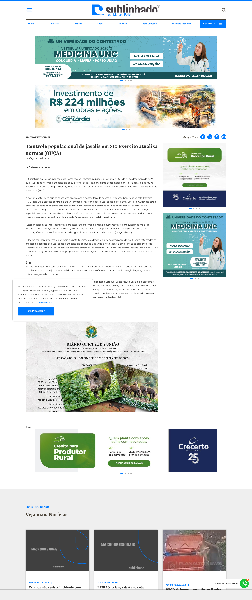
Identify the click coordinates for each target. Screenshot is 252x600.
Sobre (100, 23)
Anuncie (123, 23)
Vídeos (78, 23)
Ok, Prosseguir (36, 311)
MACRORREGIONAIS (38, 137)
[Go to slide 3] (128, 80)
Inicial (31, 23)
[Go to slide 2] (125, 80)
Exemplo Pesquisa (181, 23)
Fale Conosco (150, 23)
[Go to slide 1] (121, 80)
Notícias (55, 23)
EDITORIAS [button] (210, 23)
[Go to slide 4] (131, 80)
